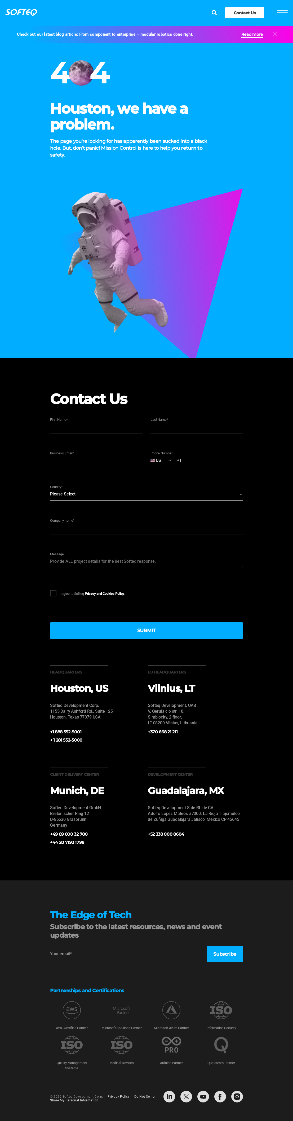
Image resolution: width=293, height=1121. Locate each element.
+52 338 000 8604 (166, 834)
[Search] (214, 13)
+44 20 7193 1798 (67, 842)
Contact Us (244, 12)
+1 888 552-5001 (65, 731)
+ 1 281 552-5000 (66, 740)
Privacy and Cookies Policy (104, 594)
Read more (252, 34)
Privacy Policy (119, 1097)
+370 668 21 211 (162, 731)
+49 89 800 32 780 (69, 834)
